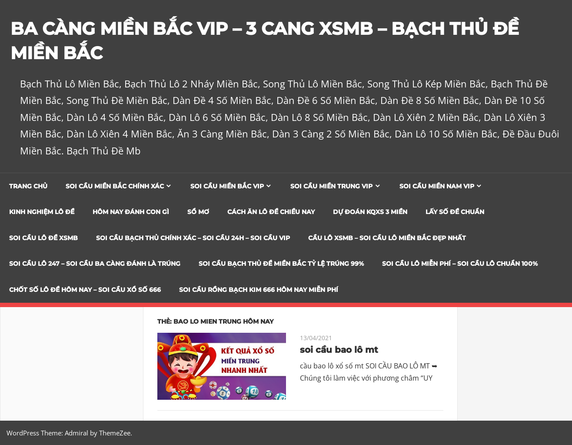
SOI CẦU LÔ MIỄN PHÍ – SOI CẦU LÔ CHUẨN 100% (460, 264)
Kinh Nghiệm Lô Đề (41, 212)
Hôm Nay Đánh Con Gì (131, 212)
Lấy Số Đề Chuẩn (455, 212)
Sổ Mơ (198, 212)
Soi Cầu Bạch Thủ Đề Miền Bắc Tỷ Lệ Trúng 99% (281, 264)
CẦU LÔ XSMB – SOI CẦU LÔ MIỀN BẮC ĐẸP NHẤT (387, 238)
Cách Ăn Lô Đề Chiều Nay (271, 212)
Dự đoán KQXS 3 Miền (370, 212)
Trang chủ (28, 186)
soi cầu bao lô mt (339, 350)
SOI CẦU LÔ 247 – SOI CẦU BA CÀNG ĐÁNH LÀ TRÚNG (94, 264)
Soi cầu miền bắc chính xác (115, 186)
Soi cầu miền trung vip (331, 186)
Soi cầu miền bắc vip (227, 186)
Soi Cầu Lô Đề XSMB (43, 238)
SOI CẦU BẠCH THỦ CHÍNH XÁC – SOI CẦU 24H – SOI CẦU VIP (193, 238)
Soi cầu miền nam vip (436, 186)
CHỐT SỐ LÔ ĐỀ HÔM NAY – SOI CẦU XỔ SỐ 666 (85, 290)
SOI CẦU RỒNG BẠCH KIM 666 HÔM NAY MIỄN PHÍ (258, 290)
